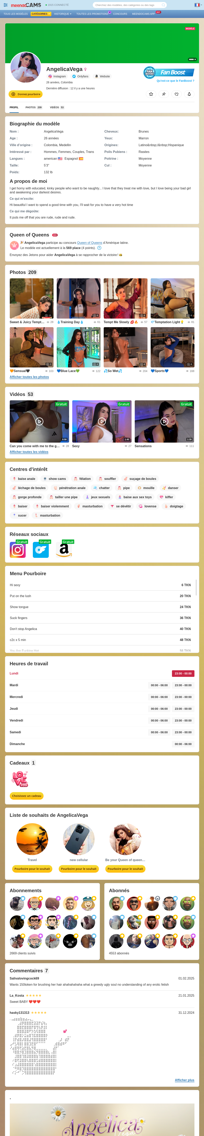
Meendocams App (144, 13)
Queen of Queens (89, 242)
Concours (120, 14)
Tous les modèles (16, 14)
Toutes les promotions (93, 13)
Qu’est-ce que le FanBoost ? (175, 80)
